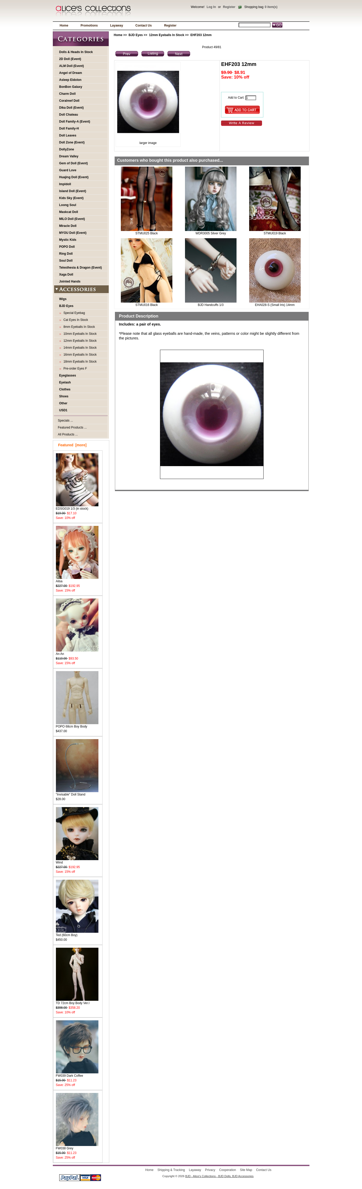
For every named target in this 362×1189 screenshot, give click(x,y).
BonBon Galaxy (70, 87)
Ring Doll (66, 253)
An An (77, 652)
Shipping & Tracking (171, 1170)
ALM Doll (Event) (71, 66)
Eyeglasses (67, 375)
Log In (211, 7)
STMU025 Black (147, 233)
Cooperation (227, 1170)
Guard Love (68, 170)
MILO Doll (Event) (72, 219)
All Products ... (68, 434)
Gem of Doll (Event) (73, 163)
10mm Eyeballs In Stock (79, 334)
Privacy (210, 1170)
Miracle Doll (68, 226)
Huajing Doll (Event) (74, 177)
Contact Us (144, 25)
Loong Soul (67, 205)
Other (63, 403)
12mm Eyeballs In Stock (166, 35)
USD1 (63, 410)
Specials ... (65, 420)
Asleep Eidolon (70, 80)
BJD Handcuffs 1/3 (211, 305)
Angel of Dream (70, 73)
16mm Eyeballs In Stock (79, 354)
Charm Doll (67, 94)
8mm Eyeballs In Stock (78, 327)
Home (64, 25)
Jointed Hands (70, 281)
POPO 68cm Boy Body (77, 724)
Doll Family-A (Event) (74, 121)
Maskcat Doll (68, 212)
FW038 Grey (77, 1146)
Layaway (116, 25)
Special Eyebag (73, 313)
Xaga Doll (66, 274)
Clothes (65, 389)
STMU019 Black (275, 233)
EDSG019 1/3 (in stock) (77, 506)
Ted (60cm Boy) (77, 933)
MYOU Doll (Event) (73, 233)
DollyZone (66, 149)
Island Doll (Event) (72, 191)
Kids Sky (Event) (71, 198)
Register (229, 7)
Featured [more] (72, 445)
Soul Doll (66, 260)
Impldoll (65, 184)
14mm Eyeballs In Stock (79, 347)
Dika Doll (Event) (71, 107)
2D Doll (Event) (70, 59)
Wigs (63, 299)
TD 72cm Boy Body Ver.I (77, 1001)
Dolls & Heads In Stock (76, 52)
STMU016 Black (147, 305)
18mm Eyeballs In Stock (79, 361)
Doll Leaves (68, 135)
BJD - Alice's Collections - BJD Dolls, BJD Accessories (219, 1176)
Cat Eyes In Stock (75, 320)
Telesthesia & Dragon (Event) (80, 267)
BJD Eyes (136, 35)
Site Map (246, 1170)
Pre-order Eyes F (74, 368)
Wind (77, 860)
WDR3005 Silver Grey (211, 233)
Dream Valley (69, 156)
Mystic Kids (68, 240)
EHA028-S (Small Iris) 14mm (275, 305)
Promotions (89, 25)
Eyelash (65, 382)
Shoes (64, 396)
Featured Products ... (72, 427)
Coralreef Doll (69, 100)
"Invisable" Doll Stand (77, 792)
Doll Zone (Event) (72, 142)
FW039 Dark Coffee (77, 1074)
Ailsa (77, 579)
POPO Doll (67, 247)
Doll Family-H (69, 128)
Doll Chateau (68, 114)
